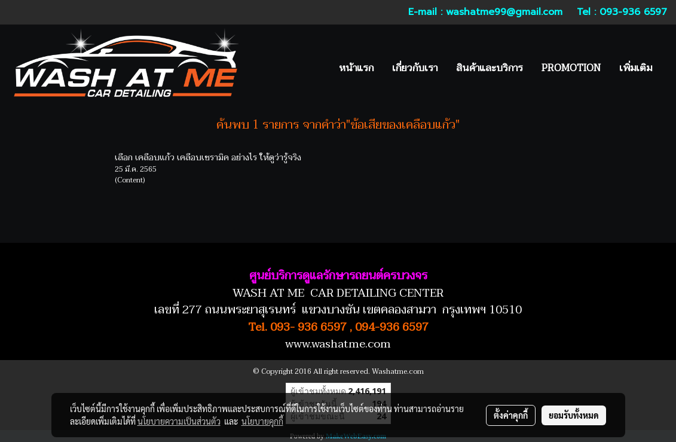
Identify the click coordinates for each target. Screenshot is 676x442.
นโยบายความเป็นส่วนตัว (179, 421)
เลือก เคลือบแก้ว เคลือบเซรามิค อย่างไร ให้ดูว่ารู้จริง (208, 157)
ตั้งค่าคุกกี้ (511, 415)
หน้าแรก (356, 68)
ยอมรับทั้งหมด (574, 415)
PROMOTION (571, 68)
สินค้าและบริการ (489, 68)
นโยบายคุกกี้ (262, 421)
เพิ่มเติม (635, 68)
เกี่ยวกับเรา (415, 68)
